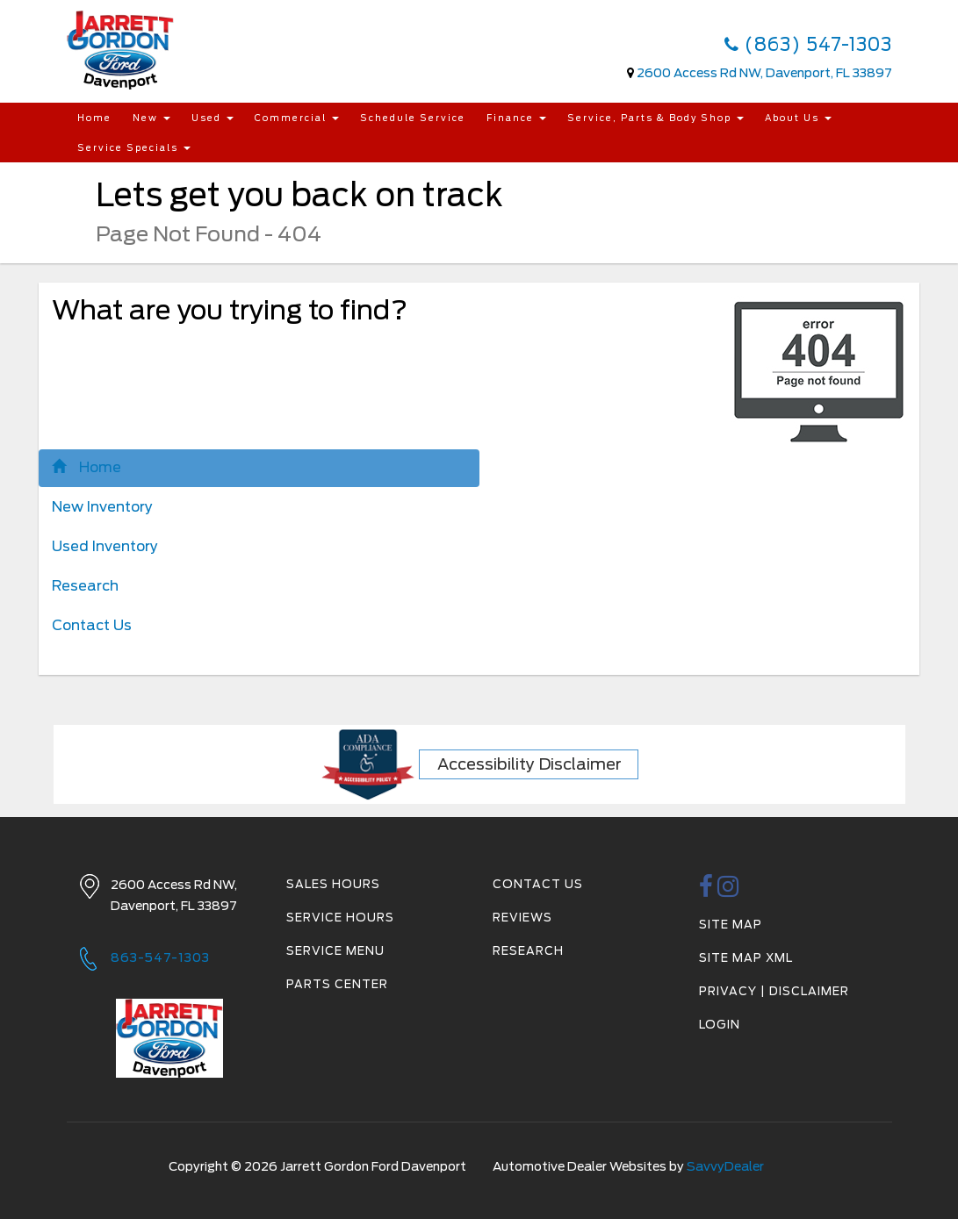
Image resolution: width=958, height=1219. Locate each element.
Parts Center (337, 984)
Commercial (297, 117)
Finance (516, 117)
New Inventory (102, 506)
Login (719, 1024)
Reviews (522, 917)
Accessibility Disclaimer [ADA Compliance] (529, 764)
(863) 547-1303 (808, 44)
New (151, 117)
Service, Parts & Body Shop (655, 117)
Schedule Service (412, 117)
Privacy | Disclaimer (774, 991)
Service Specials (134, 147)
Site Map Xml (746, 957)
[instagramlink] (728, 891)
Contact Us (92, 625)
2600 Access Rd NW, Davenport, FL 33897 (764, 73)
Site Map (730, 924)
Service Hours (340, 917)
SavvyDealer (725, 1166)
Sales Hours (333, 884)
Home (94, 117)
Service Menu (335, 950)
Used (212, 117)
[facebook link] (706, 891)
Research (85, 585)
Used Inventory (105, 546)
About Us (798, 117)
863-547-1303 (160, 957)
